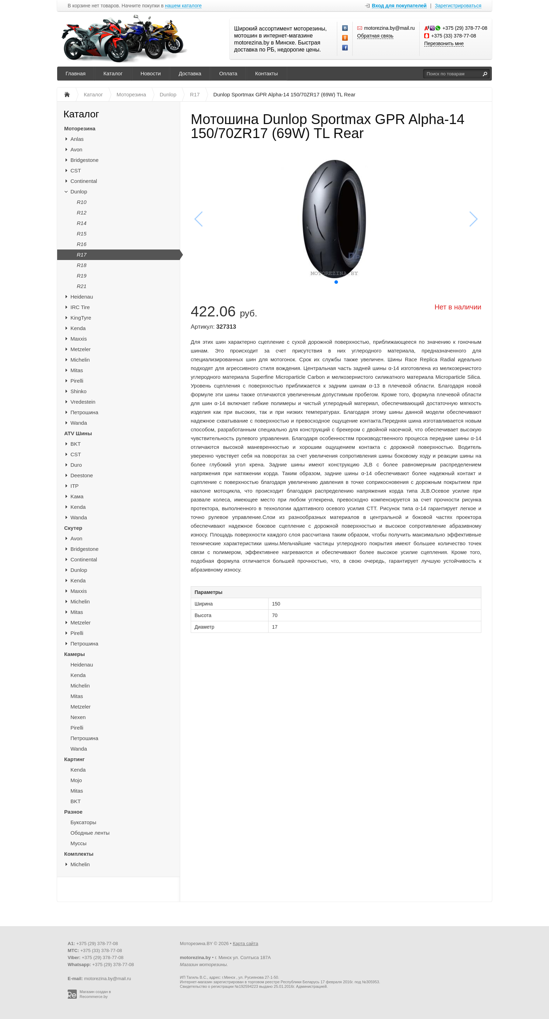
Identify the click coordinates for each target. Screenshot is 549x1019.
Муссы (78, 843)
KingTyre (80, 318)
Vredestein (82, 402)
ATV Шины (78, 433)
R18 (82, 265)
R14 (82, 223)
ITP (74, 486)
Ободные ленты (90, 833)
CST (75, 170)
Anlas (77, 139)
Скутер (73, 528)
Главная (76, 73)
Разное (73, 812)
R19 (82, 276)
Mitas (76, 370)
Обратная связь (375, 36)
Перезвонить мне (444, 43)
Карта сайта (245, 943)
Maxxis (78, 339)
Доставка (190, 73)
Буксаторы (83, 822)
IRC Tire (80, 307)
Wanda (78, 423)
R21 (82, 286)
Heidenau (81, 297)
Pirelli (76, 381)
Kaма (76, 496)
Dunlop (78, 191)
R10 (82, 202)
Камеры (74, 654)
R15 (82, 234)
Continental (83, 181)
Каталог (113, 73)
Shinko (78, 391)
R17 (82, 255)
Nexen (78, 717)
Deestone (81, 475)
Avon (76, 149)
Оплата (228, 73)
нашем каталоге (183, 5)
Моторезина (79, 128)
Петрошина (84, 412)
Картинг (74, 759)
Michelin (80, 360)
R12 (82, 213)
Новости (151, 73)
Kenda (78, 328)
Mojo (76, 780)
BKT (75, 444)
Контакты (266, 73)
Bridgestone (84, 160)
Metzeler (80, 349)
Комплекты (79, 854)
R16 (82, 244)
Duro (76, 465)
